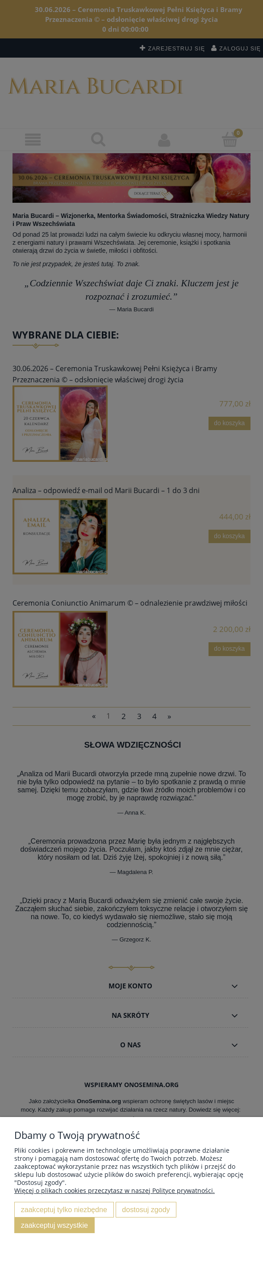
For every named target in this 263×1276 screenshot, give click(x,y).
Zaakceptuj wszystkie (54, 1225)
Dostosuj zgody (146, 1209)
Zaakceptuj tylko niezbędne (64, 1209)
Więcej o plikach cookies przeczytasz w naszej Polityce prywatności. (114, 1190)
